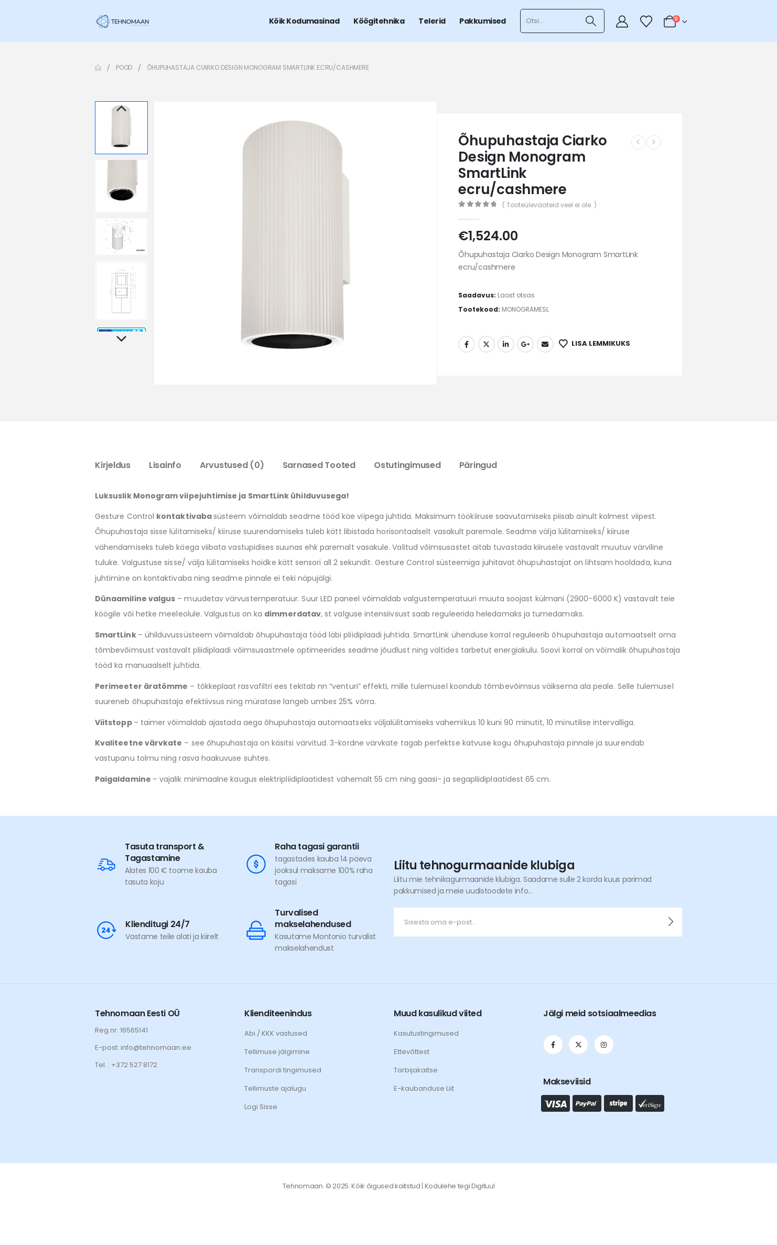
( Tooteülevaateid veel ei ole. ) (549, 204)
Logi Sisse (260, 1107)
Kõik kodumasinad (304, 21)
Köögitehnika (378, 21)
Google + (525, 344)
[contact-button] (671, 922)
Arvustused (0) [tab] (232, 465)
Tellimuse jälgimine (277, 1052)
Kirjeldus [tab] (113, 465)
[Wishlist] (646, 21)
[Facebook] (553, 1045)
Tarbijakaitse (416, 1070)
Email (545, 344)
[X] (578, 1045)
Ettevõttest (411, 1052)
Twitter (486, 344)
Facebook (466, 344)
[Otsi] (591, 21)
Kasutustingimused (426, 1033)
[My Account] (622, 21)
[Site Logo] (122, 21)
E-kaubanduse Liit (424, 1088)
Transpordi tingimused (282, 1070)
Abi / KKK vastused (275, 1033)
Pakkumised (482, 21)
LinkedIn (506, 344)
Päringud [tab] (478, 465)
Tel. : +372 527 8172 (126, 1065)
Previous (121, 109)
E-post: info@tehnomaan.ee (143, 1047)
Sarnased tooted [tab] (319, 465)
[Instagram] (604, 1045)
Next (121, 339)
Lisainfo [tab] (165, 465)
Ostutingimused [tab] (407, 465)
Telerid (431, 21)
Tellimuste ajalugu (275, 1088)
